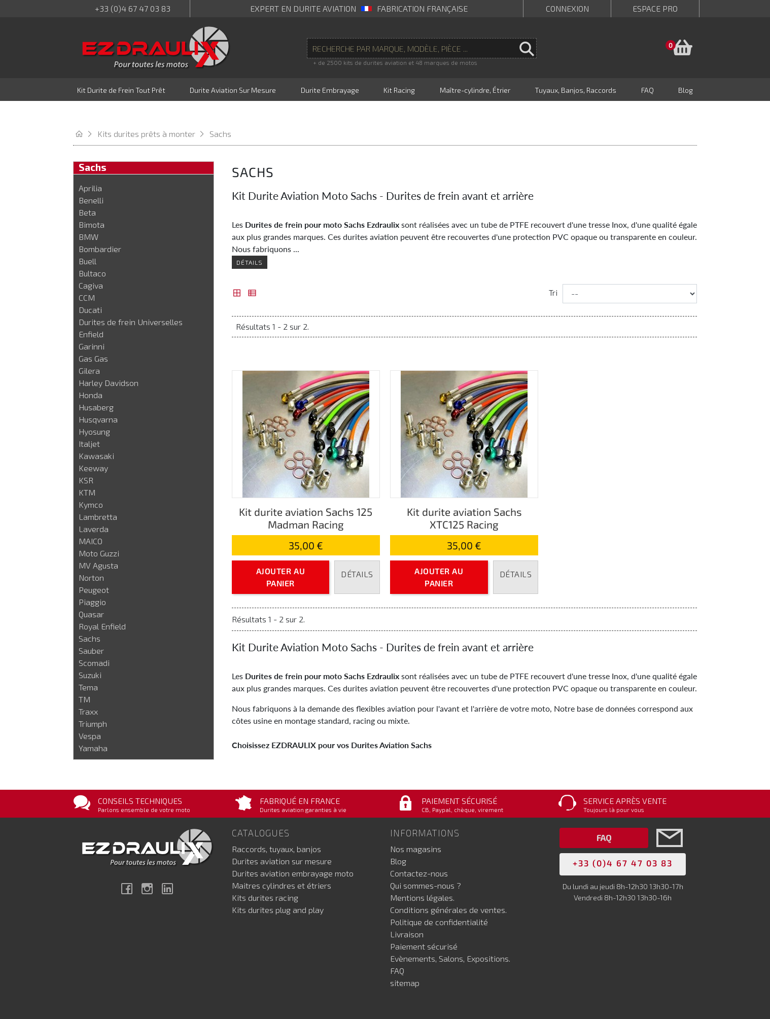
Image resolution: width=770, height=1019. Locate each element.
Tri (553, 270)
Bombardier (100, 227)
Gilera (89, 349)
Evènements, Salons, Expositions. (450, 933)
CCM (87, 275)
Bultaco (92, 251)
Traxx (88, 689)
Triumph (93, 702)
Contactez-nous (419, 848)
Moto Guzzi (99, 531)
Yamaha (93, 726)
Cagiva (91, 263)
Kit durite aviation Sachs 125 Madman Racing (305, 496)
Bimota (91, 202)
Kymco (91, 482)
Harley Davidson (108, 361)
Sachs (89, 616)
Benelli (91, 178)
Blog (398, 835)
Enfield (91, 312)
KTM (87, 470)
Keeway (93, 446)
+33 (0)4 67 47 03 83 (132, 8)
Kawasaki (96, 434)
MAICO (90, 519)
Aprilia (90, 166)
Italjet (89, 422)
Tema (88, 665)
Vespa (90, 714)
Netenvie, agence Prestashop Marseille (358, 997)
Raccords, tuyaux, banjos (276, 823)
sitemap (404, 957)
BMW (88, 215)
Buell (87, 239)
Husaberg (96, 385)
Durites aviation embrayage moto (293, 848)
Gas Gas (93, 336)
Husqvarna (98, 397)
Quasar (91, 592)
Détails (249, 240)
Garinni (91, 324)
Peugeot (94, 568)
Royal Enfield (102, 604)
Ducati (90, 288)
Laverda (94, 507)
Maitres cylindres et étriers (281, 860)
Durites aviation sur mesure (282, 835)
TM (84, 677)
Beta (87, 190)
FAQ (397, 945)
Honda (90, 373)
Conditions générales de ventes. (448, 884)
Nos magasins (415, 823)
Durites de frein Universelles (131, 300)
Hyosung (94, 409)
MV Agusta (98, 543)
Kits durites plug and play (278, 884)
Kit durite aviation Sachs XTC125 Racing (464, 496)
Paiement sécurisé (424, 921)
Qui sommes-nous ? (425, 860)
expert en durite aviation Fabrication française (359, 8)
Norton (91, 555)
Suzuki (90, 653)
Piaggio (92, 580)
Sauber (91, 629)
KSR (86, 458)
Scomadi (94, 641)
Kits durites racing (265, 872)
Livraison (407, 908)
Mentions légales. (422, 872)
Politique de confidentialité (439, 896)
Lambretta (98, 495)
